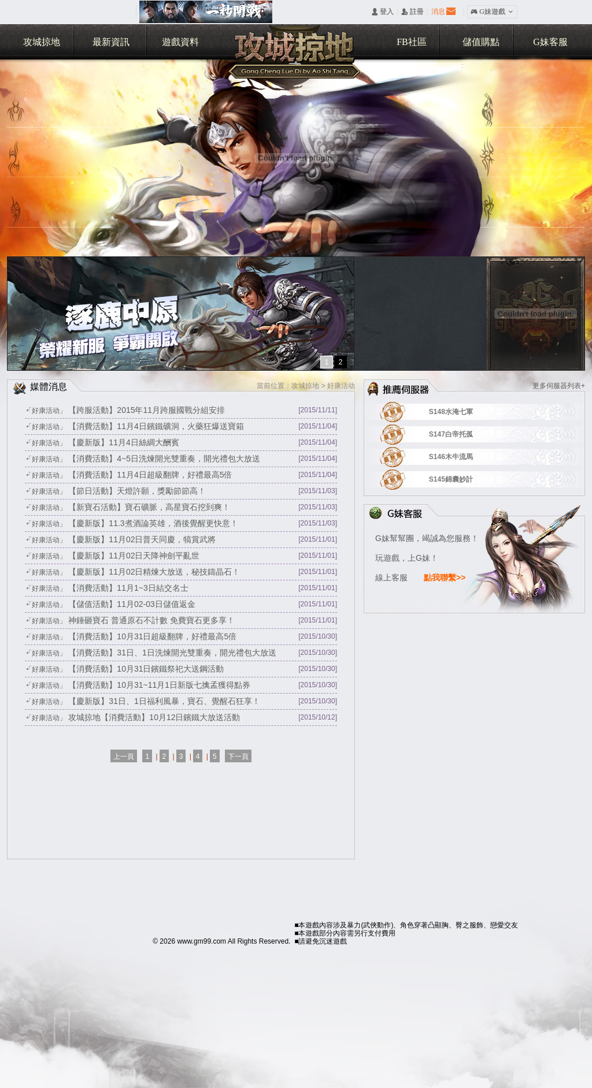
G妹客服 (550, 42)
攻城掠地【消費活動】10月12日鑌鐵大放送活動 (154, 717)
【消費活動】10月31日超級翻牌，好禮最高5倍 (152, 636)
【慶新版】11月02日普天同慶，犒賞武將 (142, 539)
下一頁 (238, 756)
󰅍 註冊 (412, 11)
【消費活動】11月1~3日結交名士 (128, 588)
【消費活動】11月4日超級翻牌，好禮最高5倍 (150, 474)
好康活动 (341, 386)
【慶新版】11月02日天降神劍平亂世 (133, 555)
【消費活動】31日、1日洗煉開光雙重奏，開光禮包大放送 (172, 652)
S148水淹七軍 (465, 412)
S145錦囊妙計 (465, 479)
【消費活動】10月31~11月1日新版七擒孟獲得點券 (159, 685)
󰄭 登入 (382, 11)
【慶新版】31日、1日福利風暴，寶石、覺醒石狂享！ (164, 701)
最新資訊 (111, 42)
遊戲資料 (180, 42)
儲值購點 (481, 42)
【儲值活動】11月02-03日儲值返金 (131, 604)
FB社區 (412, 42)
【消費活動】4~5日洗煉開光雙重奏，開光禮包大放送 (164, 458)
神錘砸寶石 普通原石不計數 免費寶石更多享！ (151, 620)
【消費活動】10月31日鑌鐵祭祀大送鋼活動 (146, 668)
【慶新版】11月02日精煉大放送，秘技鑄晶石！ (154, 571)
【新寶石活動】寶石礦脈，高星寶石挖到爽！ (149, 507)
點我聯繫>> (444, 577)
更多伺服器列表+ (558, 386)
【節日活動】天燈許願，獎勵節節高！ (137, 490)
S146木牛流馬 (465, 457)
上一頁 (123, 756)
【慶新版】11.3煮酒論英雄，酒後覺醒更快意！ (153, 523)
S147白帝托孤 (465, 434)
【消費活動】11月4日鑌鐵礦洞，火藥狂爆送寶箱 (155, 426)
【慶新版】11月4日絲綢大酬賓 (123, 442)
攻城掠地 (41, 42)
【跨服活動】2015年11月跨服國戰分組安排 (146, 410)
